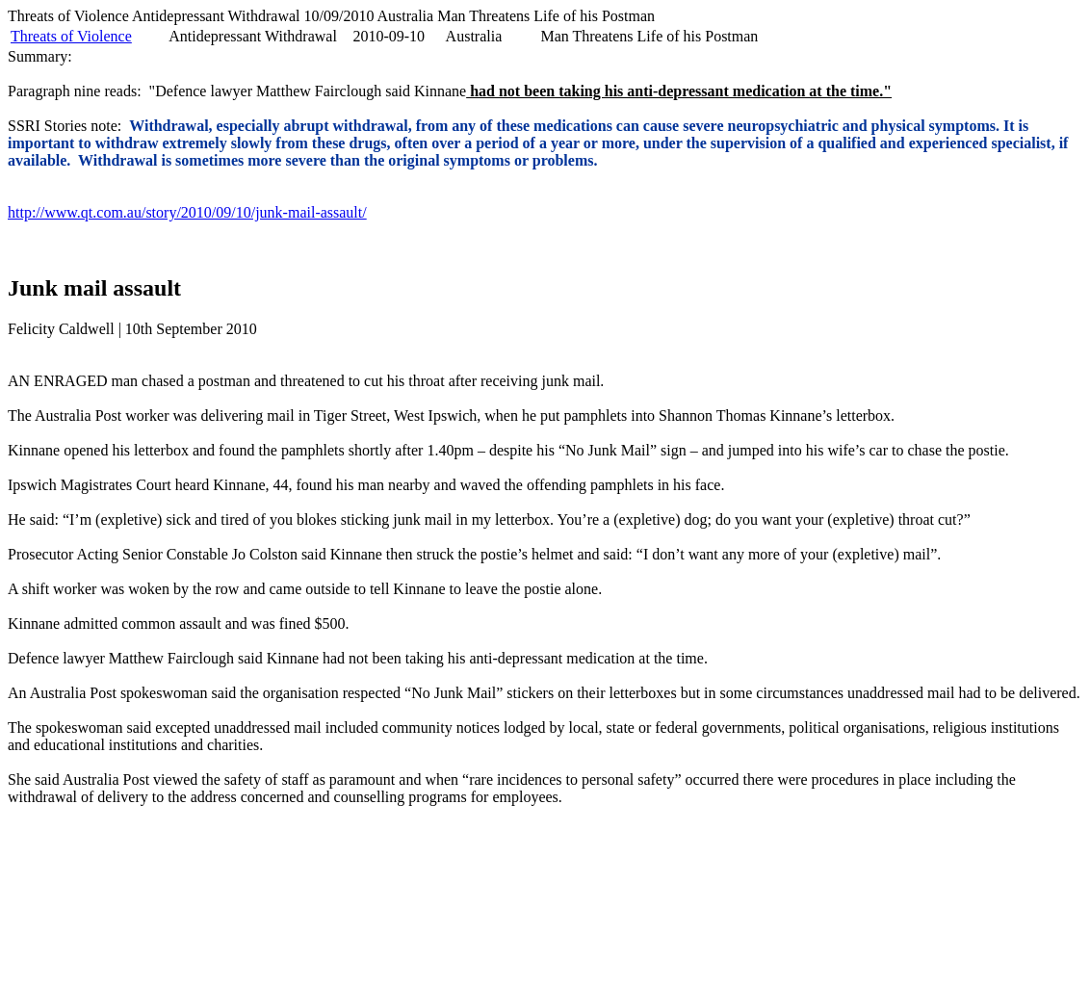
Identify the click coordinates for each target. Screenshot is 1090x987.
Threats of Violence (71, 36)
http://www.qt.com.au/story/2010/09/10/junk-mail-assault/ (187, 212)
